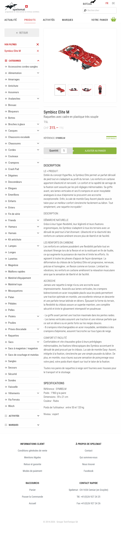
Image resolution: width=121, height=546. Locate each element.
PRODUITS (30, 20)
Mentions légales (32, 457)
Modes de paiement (32, 470)
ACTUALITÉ (10, 20)
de (113, 3)
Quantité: (54, 150)
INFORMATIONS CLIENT (32, 443)
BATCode (89, 2)
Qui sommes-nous (88, 457)
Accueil (32, 503)
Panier (32, 489)
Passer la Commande (32, 496)
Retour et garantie (32, 464)
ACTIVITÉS (49, 20)
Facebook (88, 470)
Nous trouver (88, 464)
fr (107, 3)
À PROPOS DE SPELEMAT (88, 443)
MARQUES (67, 20)
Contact (88, 450)
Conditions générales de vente (32, 450)
